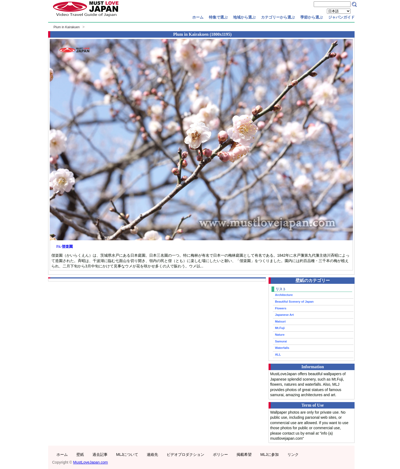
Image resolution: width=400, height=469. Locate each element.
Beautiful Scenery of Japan (294, 301)
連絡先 (152, 454)
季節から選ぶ (311, 17)
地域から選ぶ (244, 17)
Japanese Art (284, 314)
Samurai (281, 341)
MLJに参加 (269, 454)
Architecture (284, 294)
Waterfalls (282, 347)
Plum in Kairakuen (66, 27)
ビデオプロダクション (185, 454)
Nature (279, 334)
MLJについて (127, 454)
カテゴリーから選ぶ (278, 17)
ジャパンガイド (341, 17)
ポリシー (220, 454)
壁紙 (80, 454)
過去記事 (100, 454)
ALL (278, 354)
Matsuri (280, 321)
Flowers (280, 308)
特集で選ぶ (218, 17)
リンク (293, 454)
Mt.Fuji (280, 328)
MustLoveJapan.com (90, 462)
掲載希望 (244, 454)
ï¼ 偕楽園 (64, 246)
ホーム (197, 17)
